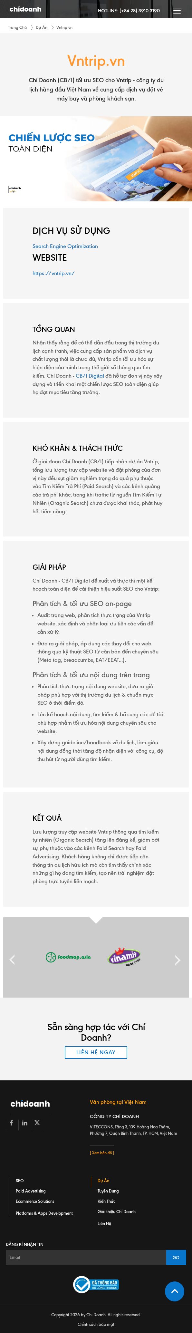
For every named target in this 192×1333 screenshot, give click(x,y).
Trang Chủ (17, 27)
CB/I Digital (90, 375)
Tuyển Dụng (108, 1190)
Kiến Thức (106, 1201)
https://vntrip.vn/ (54, 273)
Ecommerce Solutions (35, 1201)
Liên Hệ (104, 1223)
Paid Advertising (31, 1190)
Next (176, 957)
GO (176, 1257)
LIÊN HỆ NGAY (96, 1052)
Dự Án (41, 27)
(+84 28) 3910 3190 (140, 11)
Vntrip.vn (64, 27)
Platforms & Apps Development (44, 1213)
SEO (20, 1180)
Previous (12, 957)
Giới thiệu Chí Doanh (117, 1211)
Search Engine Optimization (65, 246)
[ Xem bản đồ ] (102, 1153)
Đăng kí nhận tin (24, 1244)
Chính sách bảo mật (96, 1324)
